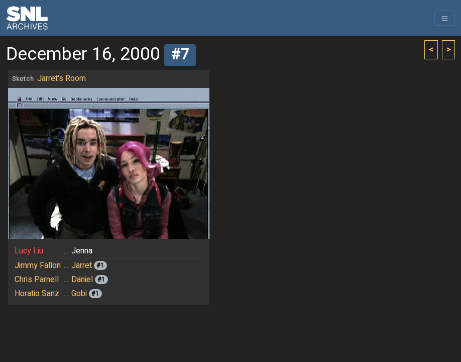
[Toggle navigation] (444, 18)
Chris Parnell (37, 280)
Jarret (81, 265)
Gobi (79, 294)
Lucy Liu (29, 251)
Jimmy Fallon (38, 265)
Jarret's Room (61, 78)
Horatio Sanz (37, 294)
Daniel (82, 280)
